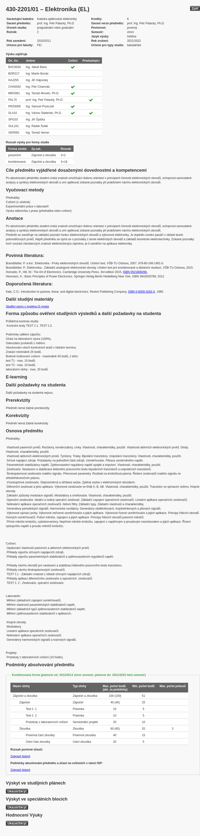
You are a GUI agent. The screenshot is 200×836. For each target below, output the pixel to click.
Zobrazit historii (20, 756)
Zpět (195, 8)
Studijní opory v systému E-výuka (27, 306)
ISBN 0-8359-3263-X (141, 291)
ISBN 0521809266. (135, 272)
